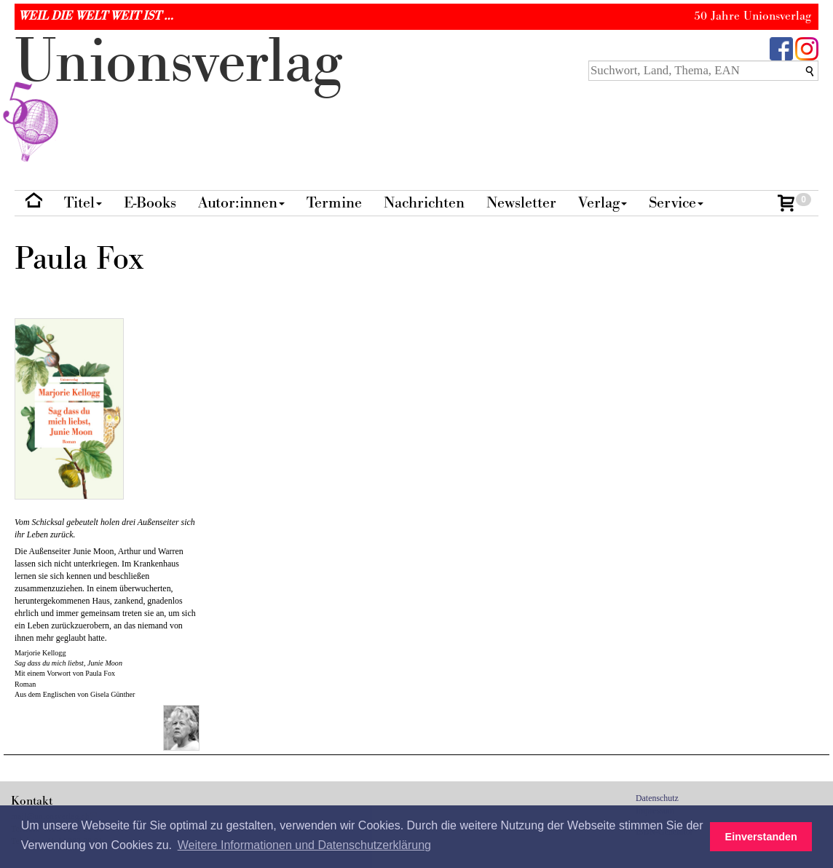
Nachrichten (424, 203)
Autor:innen (241, 203)
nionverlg (178, 96)
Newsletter (521, 203)
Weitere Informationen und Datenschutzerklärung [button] (304, 845)
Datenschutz (657, 798)
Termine (334, 203)
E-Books (150, 203)
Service (676, 203)
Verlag (602, 203)
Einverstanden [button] (761, 837)
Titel (83, 203)
